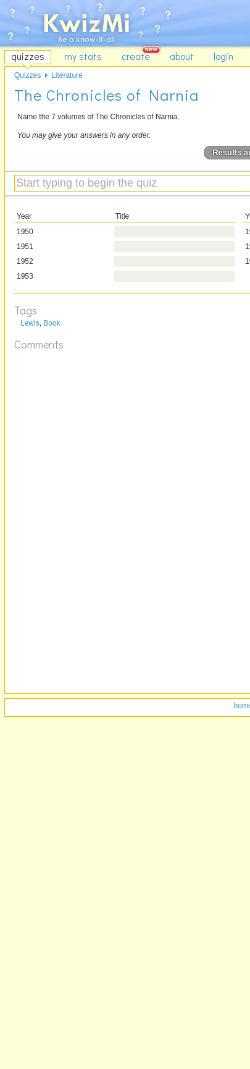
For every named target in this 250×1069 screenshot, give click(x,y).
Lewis (30, 323)
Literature (67, 75)
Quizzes (27, 75)
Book (51, 323)
